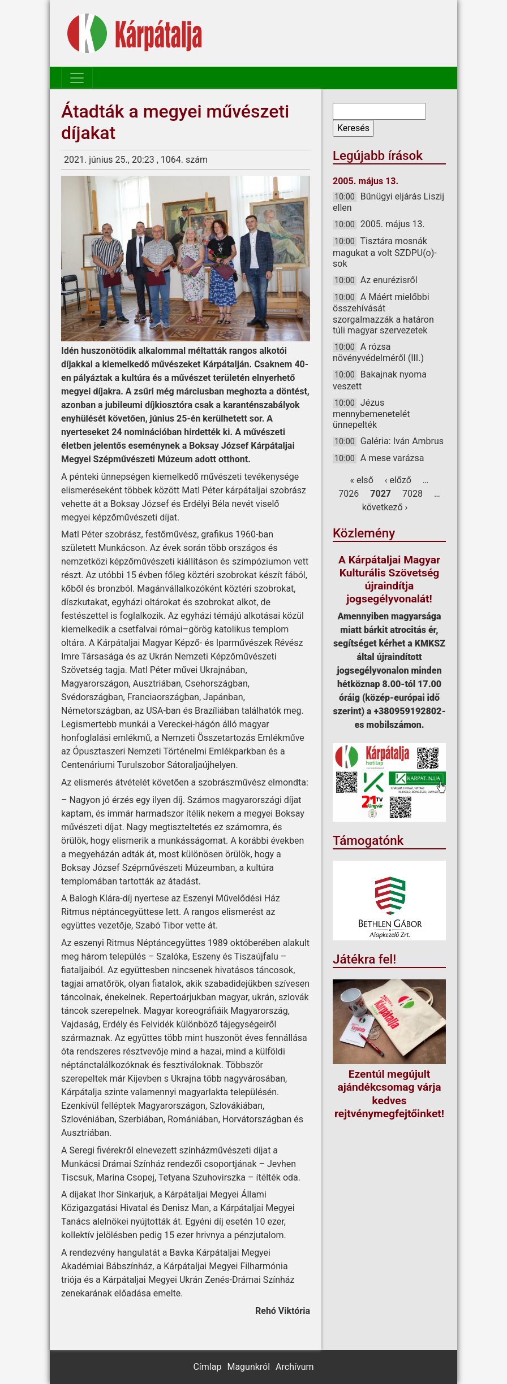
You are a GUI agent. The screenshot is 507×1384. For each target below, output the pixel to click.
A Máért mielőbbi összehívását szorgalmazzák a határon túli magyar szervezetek (383, 314)
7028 (412, 493)
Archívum (294, 1366)
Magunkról (248, 1366)
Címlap (207, 1366)
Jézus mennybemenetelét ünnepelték (371, 413)
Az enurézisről (389, 280)
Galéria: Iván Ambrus (402, 441)
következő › (385, 507)
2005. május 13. (392, 224)
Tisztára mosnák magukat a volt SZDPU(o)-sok (385, 252)
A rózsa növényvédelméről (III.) (378, 352)
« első (361, 480)
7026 (348, 493)
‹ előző (398, 480)
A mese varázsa (392, 458)
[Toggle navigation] (77, 78)
